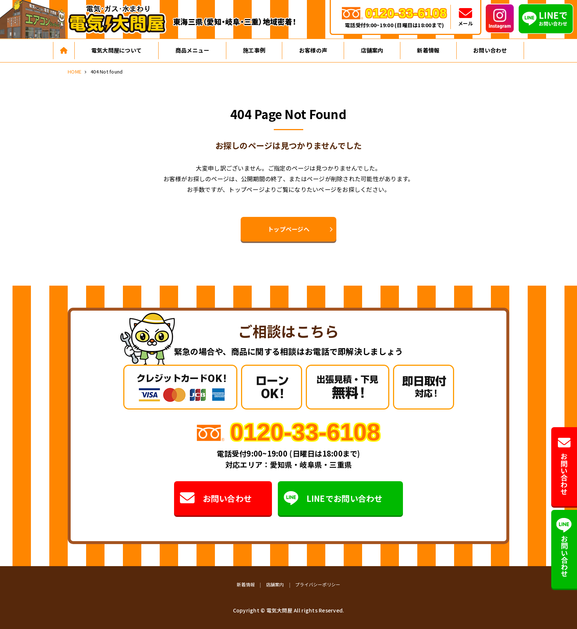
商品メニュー (192, 50)
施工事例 (254, 50)
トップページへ (288, 229)
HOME (74, 71)
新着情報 (428, 50)
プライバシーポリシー (317, 584)
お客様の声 (313, 50)
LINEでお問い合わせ (333, 498)
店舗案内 (372, 50)
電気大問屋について (116, 50)
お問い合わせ (490, 50)
